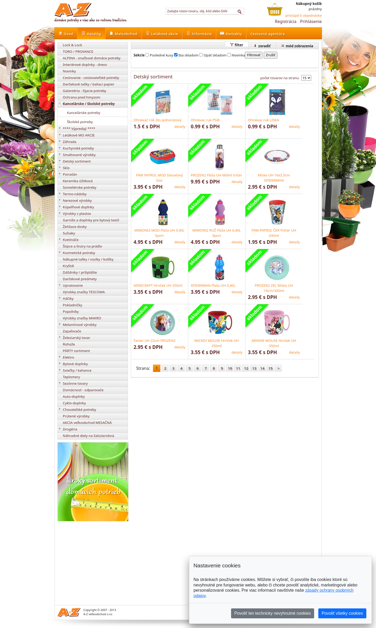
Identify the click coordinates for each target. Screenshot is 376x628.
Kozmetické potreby (79, 252)
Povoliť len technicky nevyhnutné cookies (272, 613)
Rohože (69, 344)
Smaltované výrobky (79, 154)
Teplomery (71, 377)
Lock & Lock (72, 45)
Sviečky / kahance (77, 370)
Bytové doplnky (75, 363)
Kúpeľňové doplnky (78, 207)
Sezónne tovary (75, 383)
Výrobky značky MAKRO (82, 318)
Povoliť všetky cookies (342, 613)
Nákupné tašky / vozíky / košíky (88, 259)
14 (262, 368)
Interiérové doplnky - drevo (85, 64)
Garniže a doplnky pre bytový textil (91, 220)
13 (254, 368)
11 (238, 368)
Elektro (68, 357)
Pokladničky (72, 305)
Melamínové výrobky (80, 324)
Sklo (66, 167)
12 (246, 368)
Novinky (69, 71)
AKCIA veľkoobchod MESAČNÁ (87, 422)
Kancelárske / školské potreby (89, 103)
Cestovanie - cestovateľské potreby (91, 77)
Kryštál (68, 265)
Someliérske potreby (79, 187)
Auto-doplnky (74, 396)
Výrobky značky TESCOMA (84, 292)
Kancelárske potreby (83, 112)
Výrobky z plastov (77, 213)
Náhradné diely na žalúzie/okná (88, 435)
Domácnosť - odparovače (83, 390)
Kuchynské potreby (78, 148)
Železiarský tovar (76, 337)
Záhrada (70, 141)
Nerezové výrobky (77, 200)
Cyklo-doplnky (74, 403)
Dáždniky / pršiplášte (80, 272)
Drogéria (70, 429)
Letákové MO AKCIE (79, 135)
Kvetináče (71, 239)
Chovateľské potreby (79, 409)
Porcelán (70, 174)
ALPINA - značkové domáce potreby (92, 58)
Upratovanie (73, 285)
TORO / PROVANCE (78, 51)
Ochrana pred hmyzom (82, 97)
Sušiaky (69, 233)
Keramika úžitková (78, 180)
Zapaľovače (72, 331)
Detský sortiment (77, 161)
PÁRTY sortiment (76, 350)
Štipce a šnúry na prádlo (82, 246)
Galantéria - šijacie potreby (84, 90)
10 (230, 368)
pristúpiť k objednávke (303, 15)
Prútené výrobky (76, 416)
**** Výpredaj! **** (79, 128)
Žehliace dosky (75, 226)
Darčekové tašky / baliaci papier (88, 84)
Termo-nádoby (75, 194)
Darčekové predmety (80, 278)
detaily (179, 126)
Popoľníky (71, 311)
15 (270, 368)
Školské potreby (80, 121)
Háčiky (68, 298)
